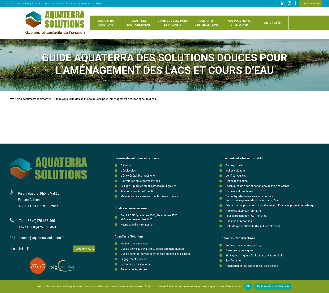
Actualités (272, 22)
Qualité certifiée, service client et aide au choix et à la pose (156, 253)
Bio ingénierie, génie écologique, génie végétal (254, 255)
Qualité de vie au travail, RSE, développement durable (152, 248)
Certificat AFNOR (236, 175)
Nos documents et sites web (239, 22)
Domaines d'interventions (206, 22)
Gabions (126, 165)
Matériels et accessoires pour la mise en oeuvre (149, 196)
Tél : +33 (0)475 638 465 (37, 221)
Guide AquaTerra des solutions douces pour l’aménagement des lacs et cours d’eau (252, 198)
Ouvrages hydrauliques (239, 250)
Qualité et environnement (138, 22)
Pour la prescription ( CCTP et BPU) (246, 215)
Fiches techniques (237, 180)
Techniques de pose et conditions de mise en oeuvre (257, 185)
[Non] (324, 286)
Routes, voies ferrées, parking (244, 245)
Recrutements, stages (134, 269)
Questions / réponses (239, 221)
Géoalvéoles (128, 170)
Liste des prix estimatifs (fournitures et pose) (253, 226)
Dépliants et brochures (239, 191)
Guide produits (235, 165)
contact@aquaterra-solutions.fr (41, 238)
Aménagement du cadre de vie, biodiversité (252, 265)
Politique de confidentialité (273, 286)
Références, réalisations (135, 264)
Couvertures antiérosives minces (140, 180)
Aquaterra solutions (106, 22)
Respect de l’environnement (137, 224)
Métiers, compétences (134, 243)
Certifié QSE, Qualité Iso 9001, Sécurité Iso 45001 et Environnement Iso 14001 (150, 217)
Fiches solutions (235, 170)
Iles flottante (233, 260)
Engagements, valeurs (134, 259)
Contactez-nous (310, 3)
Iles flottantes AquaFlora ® (137, 191)
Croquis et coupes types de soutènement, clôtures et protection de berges (271, 205)
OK (248, 286)
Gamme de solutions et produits (173, 22)
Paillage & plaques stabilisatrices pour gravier (148, 185)
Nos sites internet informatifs (243, 210)
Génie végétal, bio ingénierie (138, 175)
